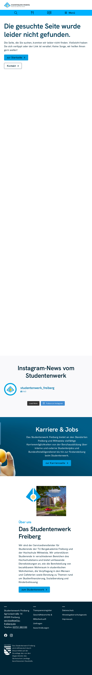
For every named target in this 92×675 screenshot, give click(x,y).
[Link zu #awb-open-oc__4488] (15, 12)
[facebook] (5, 635)
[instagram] (11, 635)
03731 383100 (20, 627)
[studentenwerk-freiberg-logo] (17, 3)
